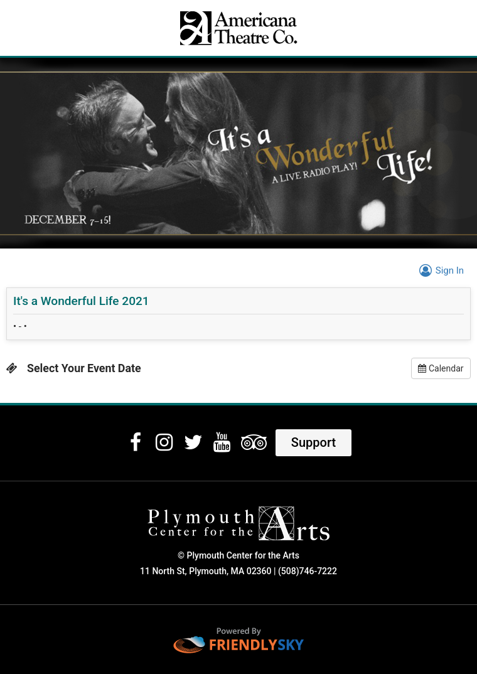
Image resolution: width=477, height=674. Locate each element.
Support (313, 442)
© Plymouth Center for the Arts (238, 555)
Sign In (439, 270)
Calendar (440, 368)
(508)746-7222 (307, 571)
